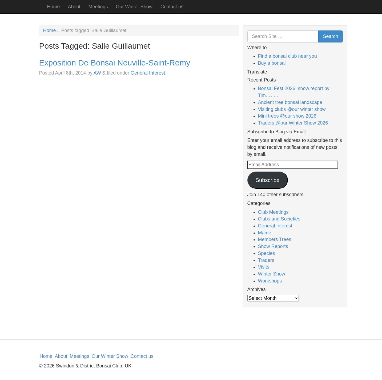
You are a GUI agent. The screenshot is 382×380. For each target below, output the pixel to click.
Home (53, 6)
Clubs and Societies (279, 219)
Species (266, 253)
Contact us (171, 6)
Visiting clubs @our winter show (292, 109)
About (74, 6)
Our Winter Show (134, 6)
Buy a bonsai (272, 63)
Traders (266, 260)
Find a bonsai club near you (287, 56)
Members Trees (274, 239)
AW (97, 73)
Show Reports (273, 246)
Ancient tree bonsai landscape (290, 102)
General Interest (148, 73)
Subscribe (267, 180)
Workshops (270, 281)
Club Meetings (273, 212)
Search (330, 36)
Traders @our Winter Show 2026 (293, 123)
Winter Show (271, 274)
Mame (264, 232)
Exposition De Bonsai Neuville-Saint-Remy (114, 62)
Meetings (98, 6)
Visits (264, 267)
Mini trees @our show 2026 (287, 116)
